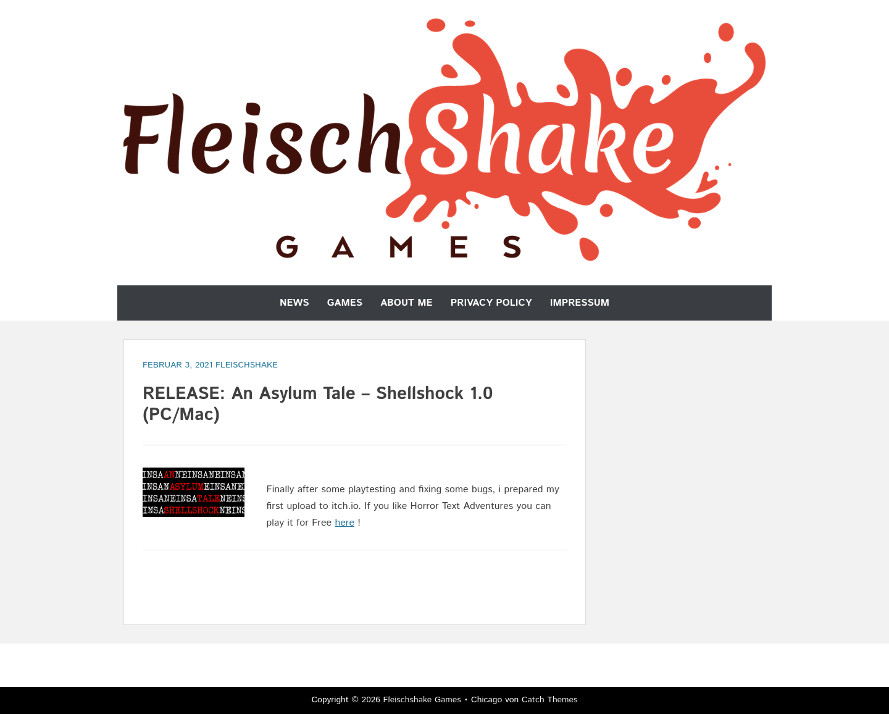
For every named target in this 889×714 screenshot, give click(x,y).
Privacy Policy (491, 303)
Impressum (579, 303)
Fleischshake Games (422, 700)
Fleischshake (246, 365)
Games (344, 303)
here (344, 523)
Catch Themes (550, 700)
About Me (406, 303)
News (294, 303)
